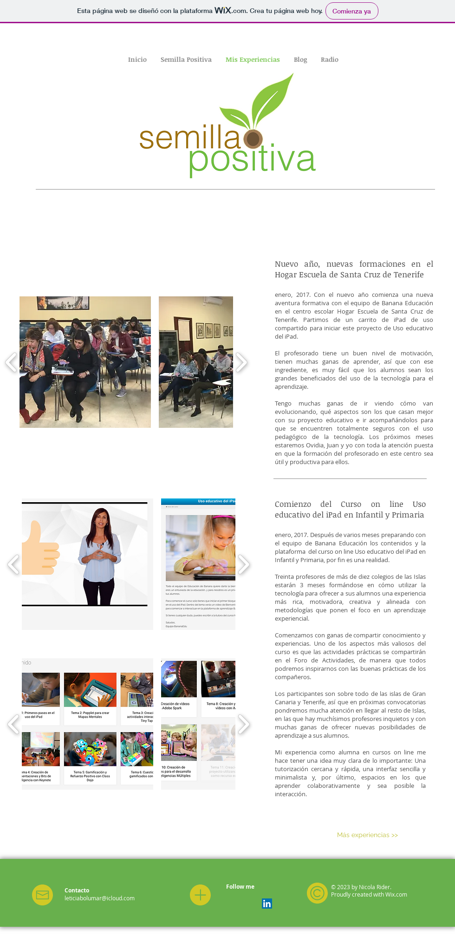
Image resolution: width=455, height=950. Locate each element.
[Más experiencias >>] (367, 835)
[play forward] (241, 362)
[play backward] (11, 362)
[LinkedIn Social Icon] (267, 903)
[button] (85, 362)
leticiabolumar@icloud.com (100, 898)
